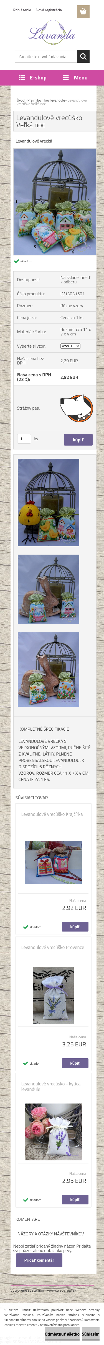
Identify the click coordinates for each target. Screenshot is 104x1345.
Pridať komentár (39, 1260)
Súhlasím (91, 1334)
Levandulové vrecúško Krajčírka (52, 814)
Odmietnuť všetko (62, 1334)
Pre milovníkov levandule (46, 100)
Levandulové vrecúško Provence (52, 947)
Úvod (21, 100)
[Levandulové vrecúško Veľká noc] (55, 151)
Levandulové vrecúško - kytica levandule (51, 1086)
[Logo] (52, 32)
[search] (83, 56)
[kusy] (24, 439)
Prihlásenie (22, 10)
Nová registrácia (49, 10)
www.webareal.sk (61, 1290)
